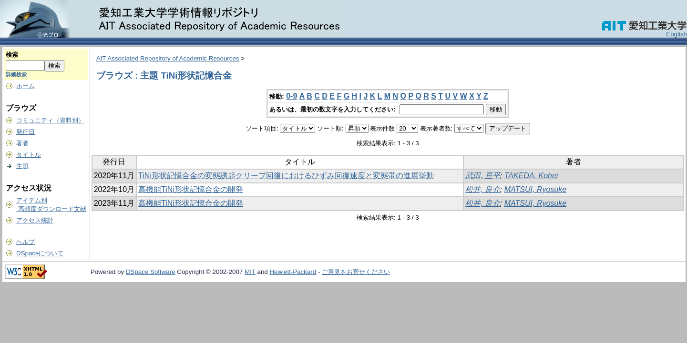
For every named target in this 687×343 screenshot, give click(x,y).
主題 (22, 166)
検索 (12, 54)
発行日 (25, 131)
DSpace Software (150, 271)
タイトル (28, 154)
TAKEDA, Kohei (531, 176)
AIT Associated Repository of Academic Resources (167, 58)
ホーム (25, 86)
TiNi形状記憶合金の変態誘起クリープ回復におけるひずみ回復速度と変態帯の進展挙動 (286, 176)
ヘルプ (25, 241)
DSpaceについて (39, 253)
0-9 (291, 96)
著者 (22, 143)
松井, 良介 (482, 189)
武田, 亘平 (482, 176)
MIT (250, 271)
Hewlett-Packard (292, 271)
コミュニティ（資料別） (50, 120)
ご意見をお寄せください (356, 271)
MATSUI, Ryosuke (535, 189)
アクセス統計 (34, 220)
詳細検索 (16, 74)
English (676, 34)
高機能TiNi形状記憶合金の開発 (190, 189)
